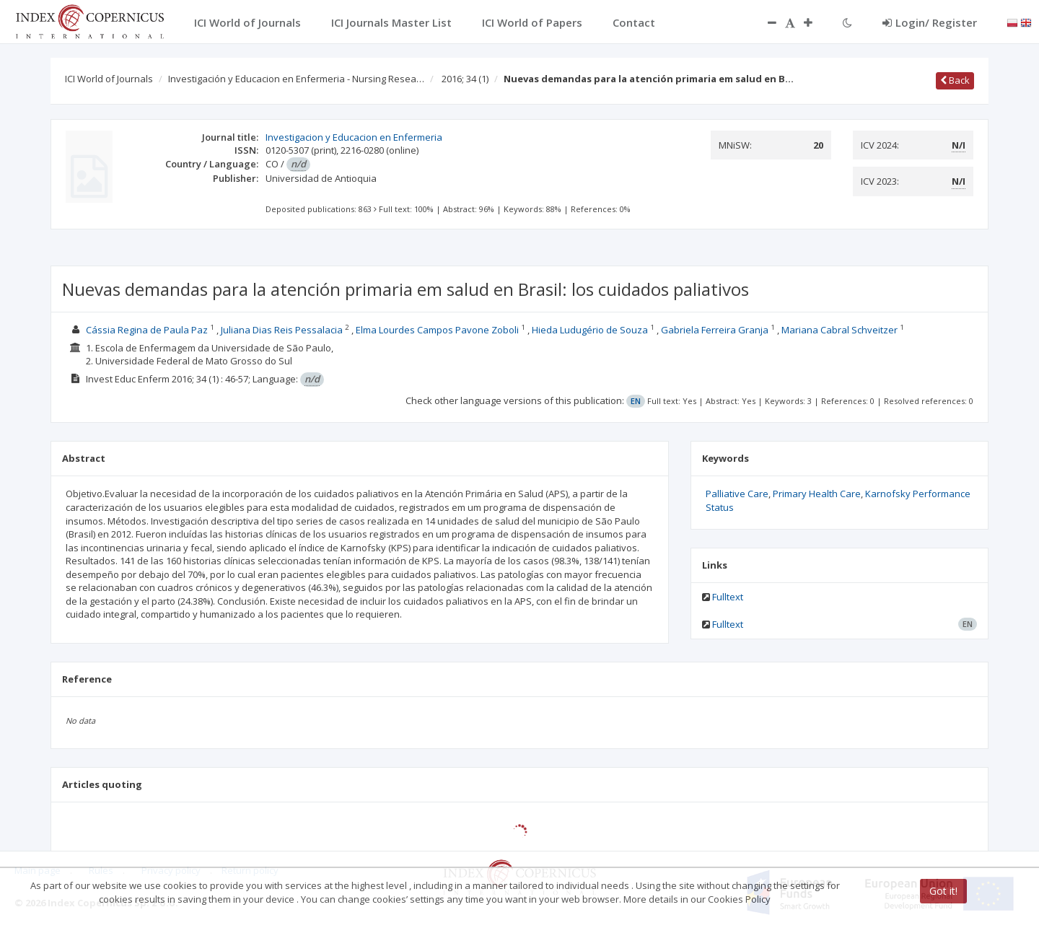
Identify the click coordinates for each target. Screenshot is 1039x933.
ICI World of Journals (109, 78)
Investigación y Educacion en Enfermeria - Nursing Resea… (296, 78)
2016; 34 (465, 78)
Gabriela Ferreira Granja (714, 329)
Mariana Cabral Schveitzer (839, 329)
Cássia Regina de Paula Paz (147, 329)
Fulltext (727, 596)
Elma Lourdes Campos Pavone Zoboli (437, 329)
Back (955, 80)
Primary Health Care (817, 493)
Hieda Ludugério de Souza (590, 329)
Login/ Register (929, 22)
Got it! (943, 891)
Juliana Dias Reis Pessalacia (282, 329)
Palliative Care (737, 493)
